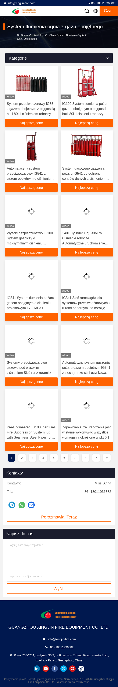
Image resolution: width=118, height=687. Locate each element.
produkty (38, 35)
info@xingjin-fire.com (19, 3)
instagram (72, 668)
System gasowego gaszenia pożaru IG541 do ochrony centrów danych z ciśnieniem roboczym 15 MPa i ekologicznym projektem (84, 179)
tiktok (81, 668)
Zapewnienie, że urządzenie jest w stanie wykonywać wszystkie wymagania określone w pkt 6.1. (86, 432)
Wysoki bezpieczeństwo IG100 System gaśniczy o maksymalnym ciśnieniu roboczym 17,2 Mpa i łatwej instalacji (30, 243)
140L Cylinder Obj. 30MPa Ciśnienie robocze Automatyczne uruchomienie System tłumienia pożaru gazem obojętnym (86, 243)
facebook (54, 668)
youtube (46, 668)
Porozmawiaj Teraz (59, 517)
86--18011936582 (101, 3)
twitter (63, 668)
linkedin (37, 668)
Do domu (22, 35)
